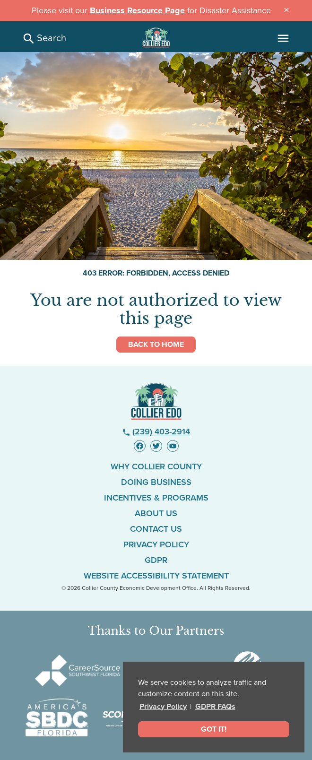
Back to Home (156, 344)
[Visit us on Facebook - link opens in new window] (140, 446)
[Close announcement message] (286, 9)
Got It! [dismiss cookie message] (213, 729)
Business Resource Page (137, 10)
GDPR (156, 560)
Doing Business (156, 482)
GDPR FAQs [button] (215, 706)
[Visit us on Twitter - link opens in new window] (156, 446)
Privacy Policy (163, 706)
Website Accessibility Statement (156, 575)
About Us (156, 513)
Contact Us (156, 529)
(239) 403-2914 (156, 431)
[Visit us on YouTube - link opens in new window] (173, 446)
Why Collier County (156, 466)
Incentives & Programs (156, 497)
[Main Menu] (283, 38)
